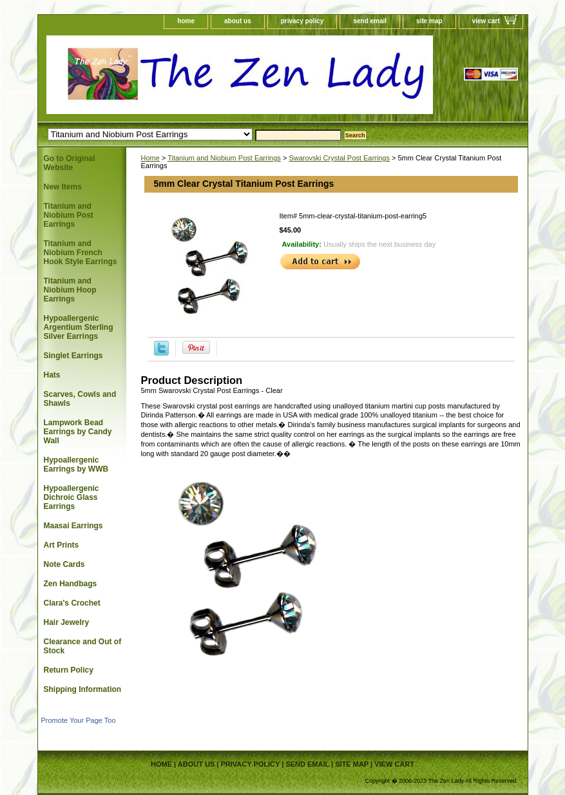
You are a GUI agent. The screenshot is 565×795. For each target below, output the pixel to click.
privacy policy (302, 20)
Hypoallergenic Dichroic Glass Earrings (71, 497)
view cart (486, 20)
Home (150, 158)
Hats (52, 374)
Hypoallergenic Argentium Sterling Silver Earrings (78, 327)
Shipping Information (83, 689)
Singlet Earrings (73, 355)
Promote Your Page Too (78, 720)
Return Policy (68, 670)
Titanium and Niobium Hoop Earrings (70, 289)
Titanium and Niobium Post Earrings (224, 158)
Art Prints (61, 545)
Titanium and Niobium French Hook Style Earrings (80, 252)
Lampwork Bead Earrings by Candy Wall (78, 431)
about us (237, 20)
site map (429, 20)
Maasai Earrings (73, 525)
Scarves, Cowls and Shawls (80, 399)
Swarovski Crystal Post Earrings (339, 158)
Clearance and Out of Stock (83, 646)
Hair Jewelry (67, 622)
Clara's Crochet (72, 603)
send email (370, 20)
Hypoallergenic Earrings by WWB (76, 464)
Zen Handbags (70, 583)
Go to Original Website (69, 163)
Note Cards (64, 564)
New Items (63, 186)
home (186, 20)
